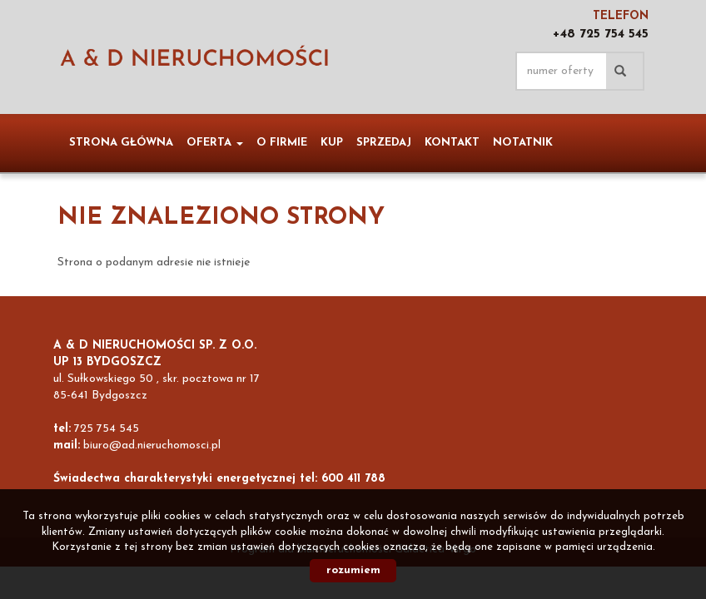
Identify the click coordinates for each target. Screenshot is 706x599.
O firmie (281, 142)
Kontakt (452, 142)
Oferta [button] (214, 142)
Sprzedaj (383, 142)
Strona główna (121, 142)
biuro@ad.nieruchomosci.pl (152, 445)
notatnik (523, 142)
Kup (332, 142)
